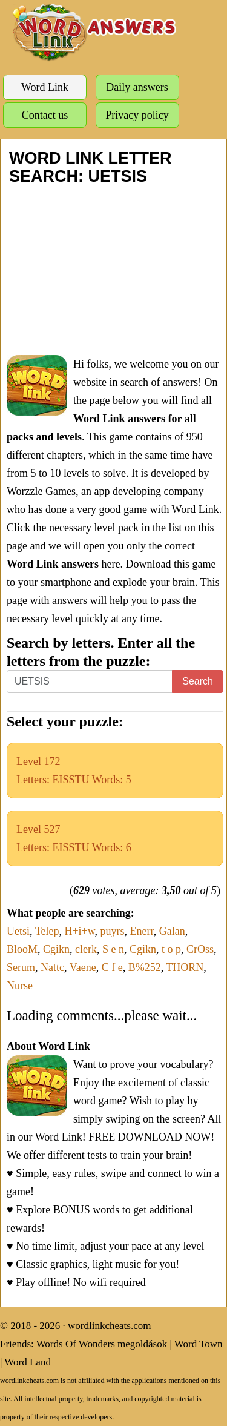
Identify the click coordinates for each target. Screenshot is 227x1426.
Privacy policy (136, 115)
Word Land (27, 1362)
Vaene (83, 967)
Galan (172, 931)
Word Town (198, 1344)
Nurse (20, 986)
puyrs (112, 931)
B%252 (144, 967)
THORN (184, 967)
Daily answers (137, 87)
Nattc (52, 967)
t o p (171, 949)
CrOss (200, 949)
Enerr (142, 931)
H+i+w (79, 931)
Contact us (45, 115)
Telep (47, 931)
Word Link (44, 87)
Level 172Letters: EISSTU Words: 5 (73, 770)
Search (197, 681)
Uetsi (18, 931)
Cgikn (56, 949)
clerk (86, 949)
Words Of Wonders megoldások (102, 1344)
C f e (112, 967)
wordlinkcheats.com (109, 1325)
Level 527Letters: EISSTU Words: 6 (73, 838)
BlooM (22, 949)
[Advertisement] (113, 270)
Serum (21, 967)
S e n (113, 949)
